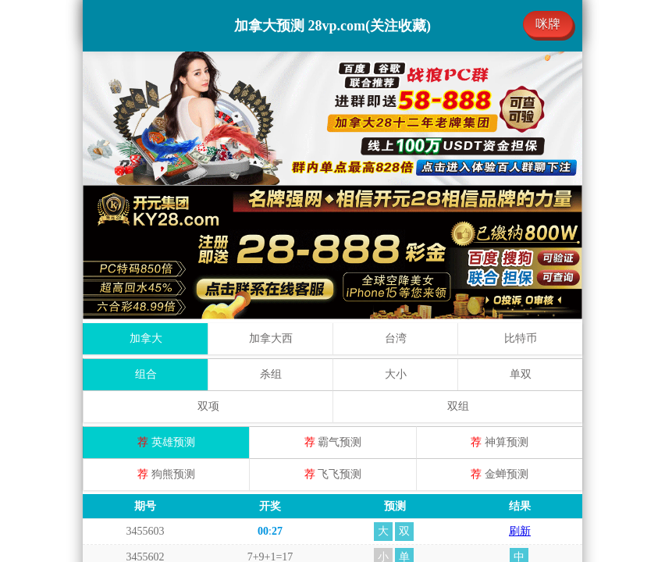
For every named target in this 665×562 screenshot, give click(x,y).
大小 (396, 240)
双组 (458, 272)
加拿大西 (271, 204)
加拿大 (146, 204)
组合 (146, 240)
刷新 (520, 397)
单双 (521, 240)
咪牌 (547, 23)
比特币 (520, 204)
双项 (208, 272)
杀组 (271, 240)
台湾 (396, 204)
